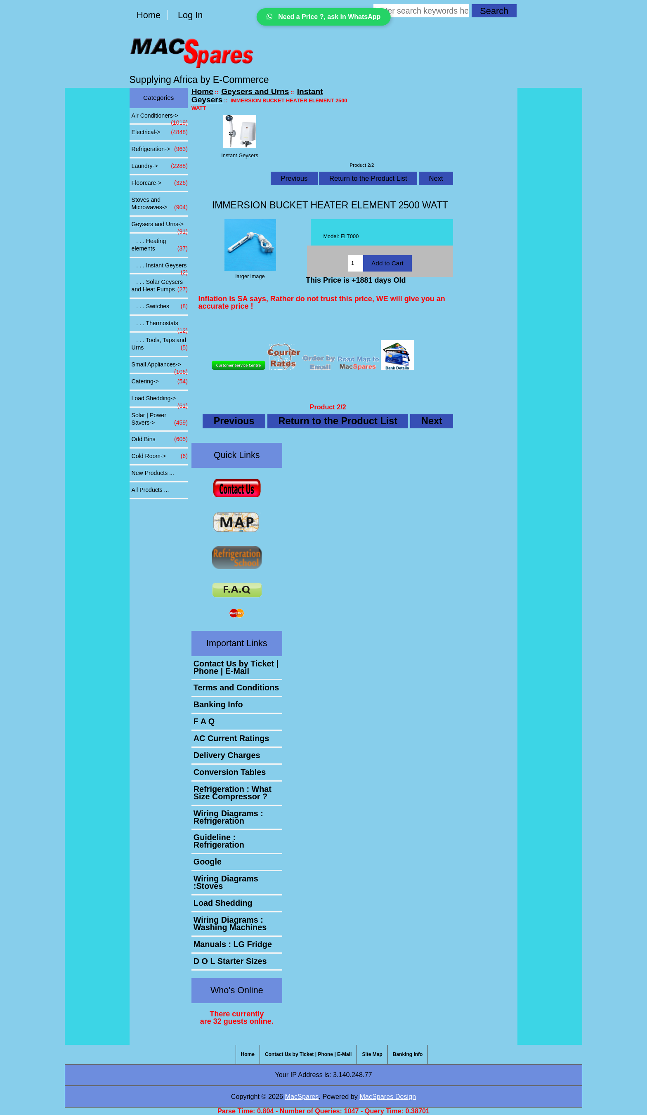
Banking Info (218, 704)
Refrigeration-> (160, 149)
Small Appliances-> (160, 367)
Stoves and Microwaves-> (160, 203)
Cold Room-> (160, 456)
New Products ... (153, 473)
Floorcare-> (160, 183)
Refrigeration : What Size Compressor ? (233, 792)
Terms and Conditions (236, 687)
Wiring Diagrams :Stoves (226, 882)
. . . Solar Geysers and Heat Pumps (160, 286)
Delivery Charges (227, 755)
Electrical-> (160, 132)
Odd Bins (160, 439)
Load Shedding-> (160, 400)
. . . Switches (160, 306)
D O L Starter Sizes (230, 961)
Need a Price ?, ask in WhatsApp (324, 16)
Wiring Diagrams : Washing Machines (230, 923)
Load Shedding (223, 902)
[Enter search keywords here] (421, 10)
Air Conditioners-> (160, 118)
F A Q (204, 721)
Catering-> (160, 381)
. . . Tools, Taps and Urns (160, 344)
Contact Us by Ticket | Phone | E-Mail (236, 667)
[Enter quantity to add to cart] (355, 263)
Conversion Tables (230, 772)
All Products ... (150, 490)
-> (160, 226)
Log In (190, 15)
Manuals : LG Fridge (233, 944)
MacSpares (302, 1096)
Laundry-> (160, 166)
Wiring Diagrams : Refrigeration (228, 817)
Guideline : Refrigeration (219, 841)
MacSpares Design (387, 1096)
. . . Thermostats (160, 325)
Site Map (372, 1054)
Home (149, 15)
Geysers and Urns (255, 91)
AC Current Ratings (231, 738)
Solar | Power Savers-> (160, 419)
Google (208, 861)
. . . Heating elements (160, 245)
